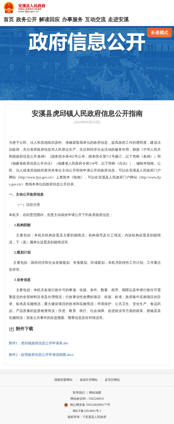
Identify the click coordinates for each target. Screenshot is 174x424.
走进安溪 (118, 19)
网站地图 (95, 392)
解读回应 (49, 19)
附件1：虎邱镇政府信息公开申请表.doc (38, 343)
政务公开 (26, 19)
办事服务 (72, 19)
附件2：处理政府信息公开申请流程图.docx (41, 354)
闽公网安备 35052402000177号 (87, 405)
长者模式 (159, 32)
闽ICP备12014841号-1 (87, 410)
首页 (8, 19)
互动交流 (95, 19)
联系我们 (79, 392)
